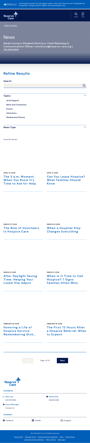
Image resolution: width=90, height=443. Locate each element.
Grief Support (12, 100)
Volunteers (11, 113)
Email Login (61, 440)
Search (7, 81)
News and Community (16, 104)
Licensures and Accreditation (34, 440)
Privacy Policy (70, 437)
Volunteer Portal (30, 437)
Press (62, 437)
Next (61, 360)
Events (9, 109)
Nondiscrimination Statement (48, 437)
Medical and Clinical (15, 117)
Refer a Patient (51, 440)
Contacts (8, 390)
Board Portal (18, 437)
